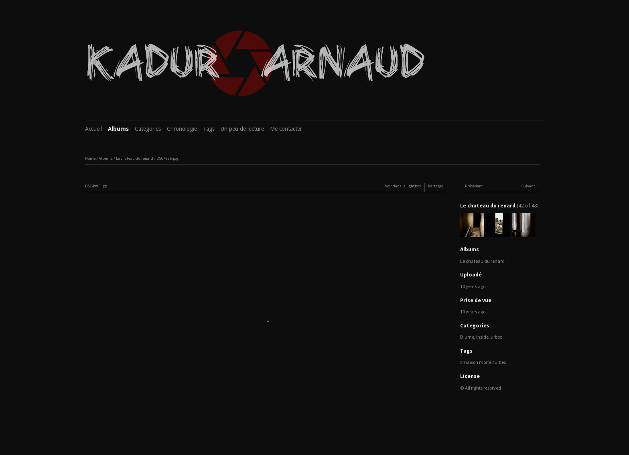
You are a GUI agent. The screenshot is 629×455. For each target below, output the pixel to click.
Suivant (528, 186)
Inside (482, 337)
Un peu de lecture (242, 129)
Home (90, 158)
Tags (209, 129)
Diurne (467, 337)
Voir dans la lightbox (403, 186)
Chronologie (182, 129)
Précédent (474, 186)
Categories (148, 129)
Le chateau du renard (134, 158)
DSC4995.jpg (167, 158)
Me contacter (286, 129)
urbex (496, 337)
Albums (118, 129)
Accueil (93, 129)
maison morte (477, 362)
